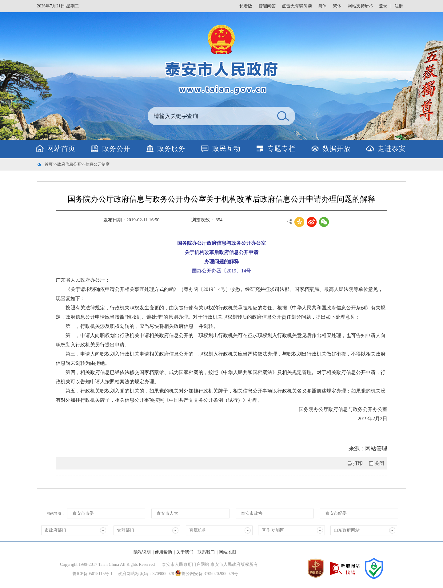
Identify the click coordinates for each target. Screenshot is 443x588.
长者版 (245, 6)
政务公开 (116, 148)
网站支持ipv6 (360, 6)
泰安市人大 (167, 513)
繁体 (337, 6)
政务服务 (171, 148)
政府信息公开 (69, 164)
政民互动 (226, 148)
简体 (322, 6)
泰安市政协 (251, 513)
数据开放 (336, 148)
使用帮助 (163, 552)
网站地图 (227, 552)
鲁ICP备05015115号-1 (92, 573)
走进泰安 (391, 148)
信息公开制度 (98, 164)
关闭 (379, 463)
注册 (398, 6)
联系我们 (206, 552)
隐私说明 (142, 552)
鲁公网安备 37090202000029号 (206, 573)
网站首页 (61, 148)
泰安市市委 (83, 513)
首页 (49, 164)
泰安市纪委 (336, 513)
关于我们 (185, 552)
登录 (383, 6)
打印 (358, 463)
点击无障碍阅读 (297, 6)
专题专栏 (281, 148)
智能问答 (267, 6)
